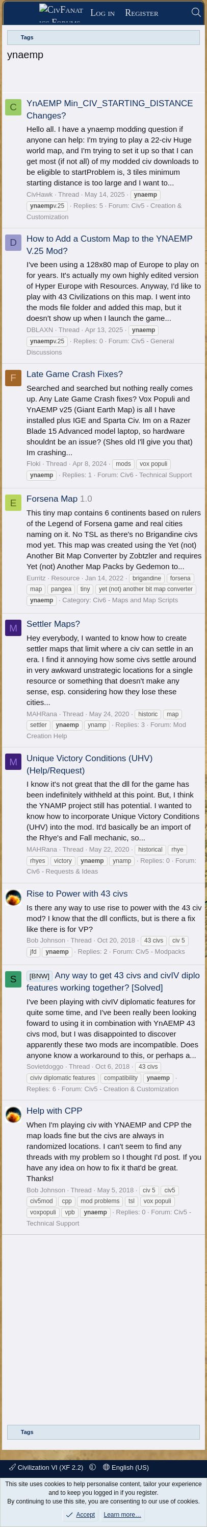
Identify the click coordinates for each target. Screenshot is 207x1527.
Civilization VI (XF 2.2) (47, 1467)
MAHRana (42, 714)
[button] (92, 1467)
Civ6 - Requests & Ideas (62, 871)
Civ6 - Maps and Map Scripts (135, 600)
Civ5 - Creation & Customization (132, 1089)
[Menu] (25, 13)
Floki (33, 463)
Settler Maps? (53, 624)
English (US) (126, 1467)
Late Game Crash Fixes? (75, 374)
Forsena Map (52, 499)
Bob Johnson (46, 940)
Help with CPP (55, 1111)
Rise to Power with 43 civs (77, 894)
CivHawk (40, 194)
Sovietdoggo (45, 1066)
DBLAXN (40, 330)
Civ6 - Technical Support (156, 475)
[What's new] (175, 13)
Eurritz (36, 578)
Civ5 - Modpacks (160, 951)
